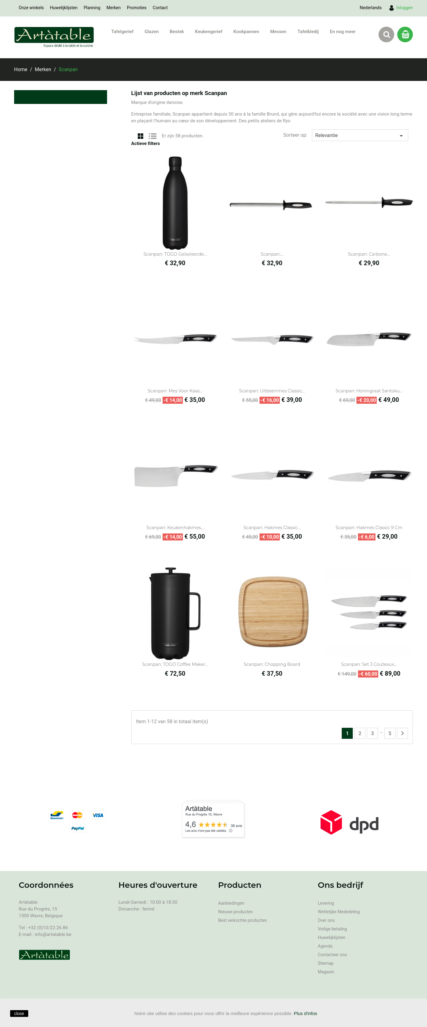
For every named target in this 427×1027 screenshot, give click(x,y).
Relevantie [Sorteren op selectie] (360, 135)
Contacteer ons (332, 954)
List (152, 135)
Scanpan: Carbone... (369, 254)
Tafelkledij (308, 31)
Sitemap (325, 963)
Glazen (151, 31)
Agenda (325, 946)
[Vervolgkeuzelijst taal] (371, 7)
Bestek (177, 31)
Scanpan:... (272, 254)
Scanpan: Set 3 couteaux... (369, 664)
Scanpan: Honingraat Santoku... (369, 391)
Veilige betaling (332, 928)
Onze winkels (31, 7)
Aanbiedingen (231, 903)
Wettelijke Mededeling (339, 911)
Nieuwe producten (235, 911)
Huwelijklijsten (64, 7)
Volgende (402, 733)
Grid (140, 135)
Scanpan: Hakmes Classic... (272, 527)
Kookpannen (246, 31)
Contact (160, 7)
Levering (326, 903)
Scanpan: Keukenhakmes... (175, 527)
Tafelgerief (122, 31)
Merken (113, 7)
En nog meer (343, 31)
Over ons (326, 920)
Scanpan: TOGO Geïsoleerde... (175, 254)
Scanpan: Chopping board (272, 664)
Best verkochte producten (242, 920)
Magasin (326, 971)
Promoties (137, 7)
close (19, 1013)
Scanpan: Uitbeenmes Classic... (272, 391)
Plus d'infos (305, 1013)
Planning (92, 7)
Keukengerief (208, 31)
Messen (278, 31)
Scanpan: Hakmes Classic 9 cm (369, 527)
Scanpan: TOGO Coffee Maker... (175, 664)
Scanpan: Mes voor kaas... (175, 391)
